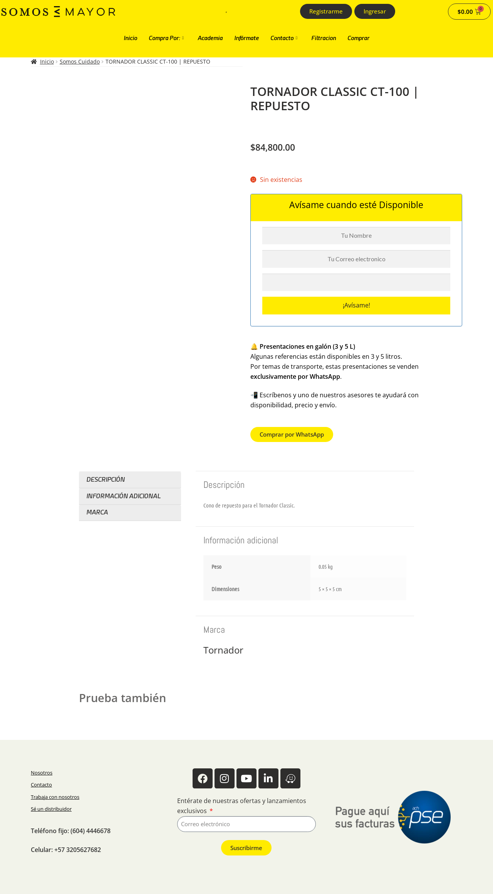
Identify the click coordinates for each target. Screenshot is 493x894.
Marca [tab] (97, 512)
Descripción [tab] (105, 479)
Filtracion (323, 38)
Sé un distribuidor (51, 808)
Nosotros (41, 772)
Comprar (358, 38)
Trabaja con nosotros (55, 796)
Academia (210, 38)
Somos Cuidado (80, 61)
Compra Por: (166, 38)
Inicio (130, 38)
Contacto (283, 38)
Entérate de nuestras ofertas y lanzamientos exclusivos (241, 806)
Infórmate (246, 38)
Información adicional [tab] (123, 496)
